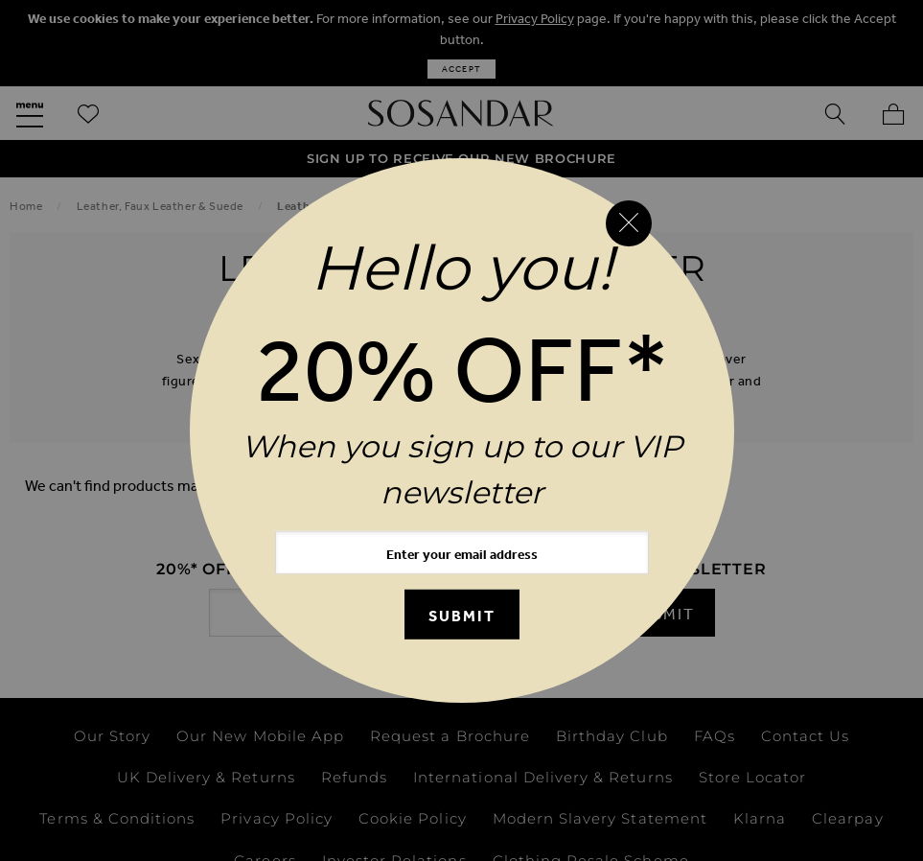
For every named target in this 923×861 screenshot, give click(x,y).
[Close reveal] (629, 223)
